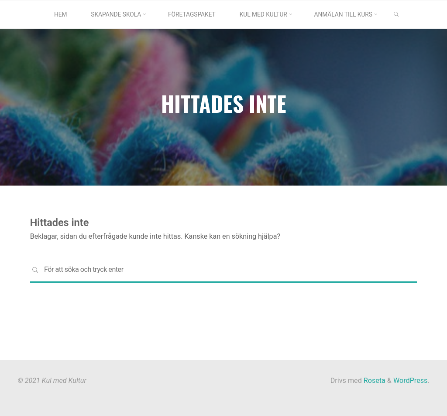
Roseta (373, 380)
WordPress (410, 380)
